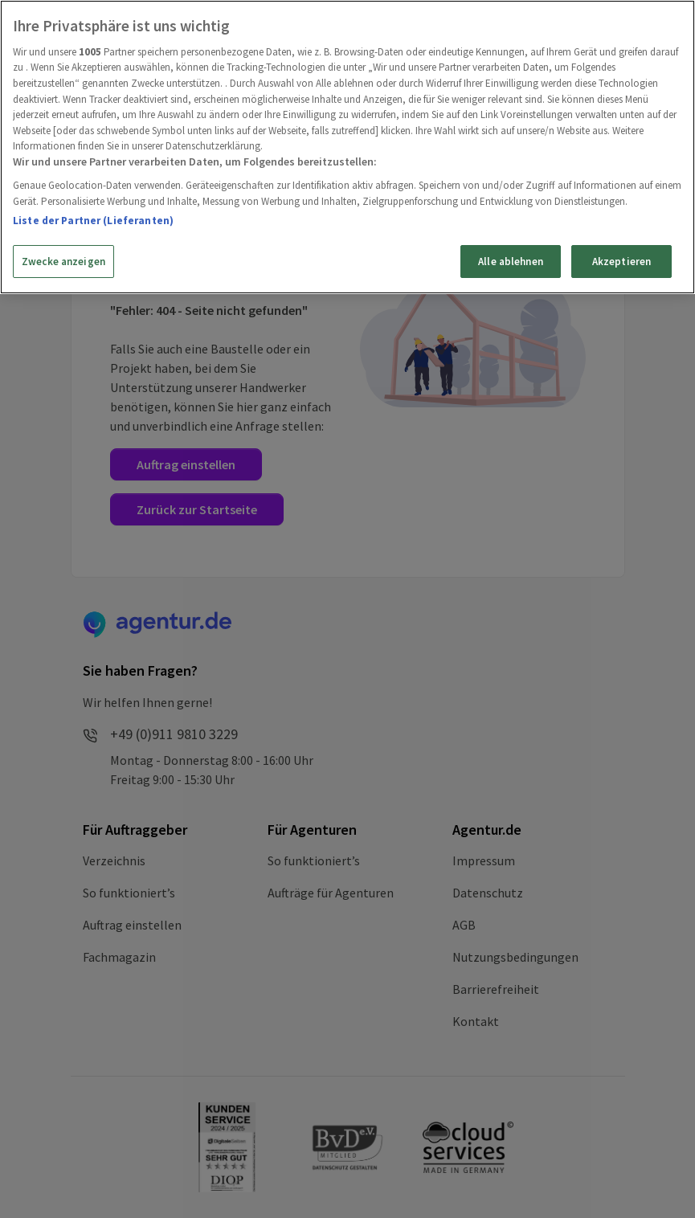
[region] (347, 147)
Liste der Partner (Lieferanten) (93, 220)
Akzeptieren (621, 261)
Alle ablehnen (510, 261)
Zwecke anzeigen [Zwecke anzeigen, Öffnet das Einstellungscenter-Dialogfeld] (63, 261)
